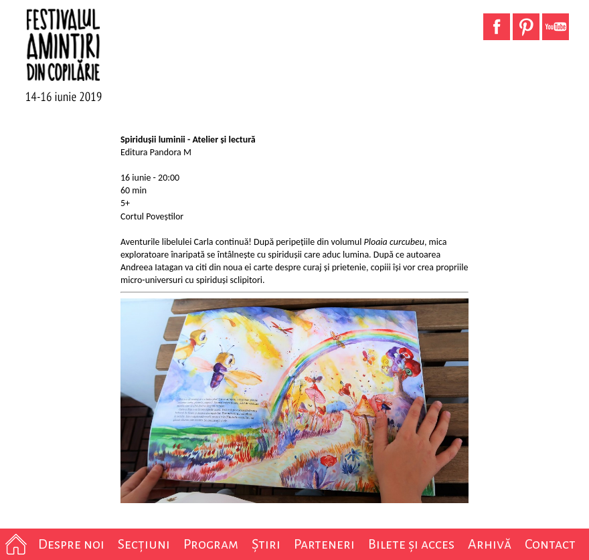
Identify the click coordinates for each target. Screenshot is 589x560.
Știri (266, 544)
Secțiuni (144, 544)
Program (210, 544)
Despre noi (71, 544)
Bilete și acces (411, 544)
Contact (550, 544)
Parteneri (324, 544)
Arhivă (489, 544)
